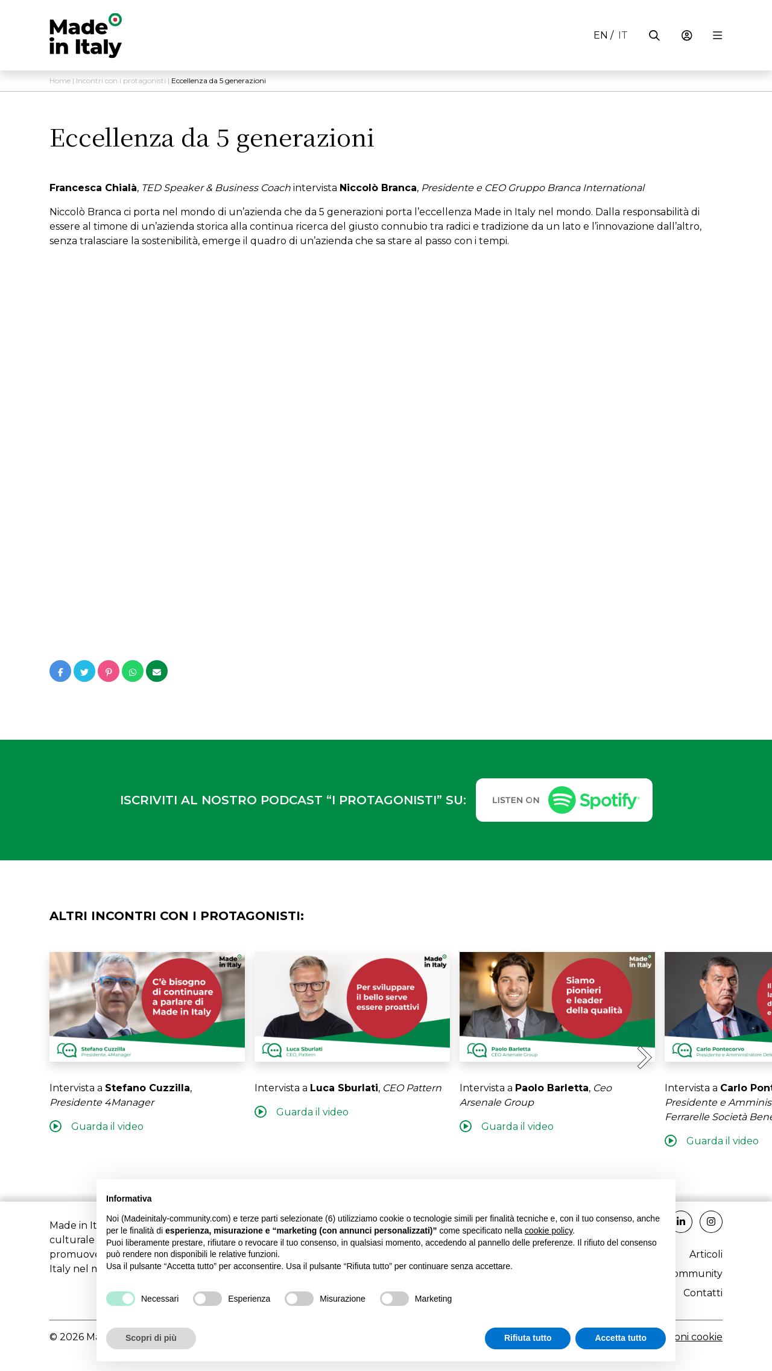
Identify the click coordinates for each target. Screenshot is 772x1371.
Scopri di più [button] (151, 1338)
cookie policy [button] (548, 1230)
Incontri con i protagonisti (121, 80)
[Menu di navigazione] (717, 35)
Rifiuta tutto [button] (528, 1338)
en (600, 35)
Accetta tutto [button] (621, 1338)
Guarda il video (96, 1126)
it (623, 35)
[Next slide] (643, 1057)
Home (60, 80)
